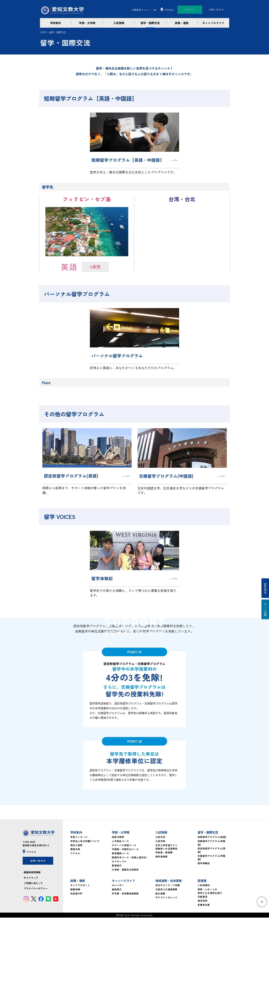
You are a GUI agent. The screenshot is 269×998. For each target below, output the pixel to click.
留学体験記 (204, 943)
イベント (190, 9)
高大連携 (160, 973)
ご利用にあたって (33, 963)
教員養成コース (120, 933)
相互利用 (202, 981)
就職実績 (75, 969)
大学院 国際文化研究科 (125, 950)
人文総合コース (120, 921)
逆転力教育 (118, 917)
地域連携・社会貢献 (168, 961)
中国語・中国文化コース (125, 929)
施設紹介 (117, 969)
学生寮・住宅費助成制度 (125, 973)
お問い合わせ (216, 9)
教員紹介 (117, 945)
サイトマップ (31, 958)
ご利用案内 (204, 965)
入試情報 (118, 23)
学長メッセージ (78, 917)
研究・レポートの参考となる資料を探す (210, 971)
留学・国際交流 (150, 23)
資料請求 (265, 588)
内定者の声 (76, 973)
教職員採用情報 (32, 953)
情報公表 (75, 929)
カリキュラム (119, 942)
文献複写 (202, 977)
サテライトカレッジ (166, 978)
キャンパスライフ (213, 23)
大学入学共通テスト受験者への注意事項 (166, 927)
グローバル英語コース (124, 925)
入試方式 (160, 917)
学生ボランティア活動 (167, 965)
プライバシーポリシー (36, 969)
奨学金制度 (161, 937)
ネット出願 (265, 609)
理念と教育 (76, 925)
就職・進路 (182, 23)
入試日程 (160, 921)
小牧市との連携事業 (166, 969)
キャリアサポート (80, 965)
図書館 (202, 961)
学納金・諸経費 (164, 933)
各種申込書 (204, 985)
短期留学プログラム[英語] (212, 917)
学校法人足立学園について (85, 921)
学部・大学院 (87, 23)
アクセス (75, 933)
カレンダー (118, 965)
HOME (43, 32)
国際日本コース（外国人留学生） (130, 937)
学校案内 (55, 23)
